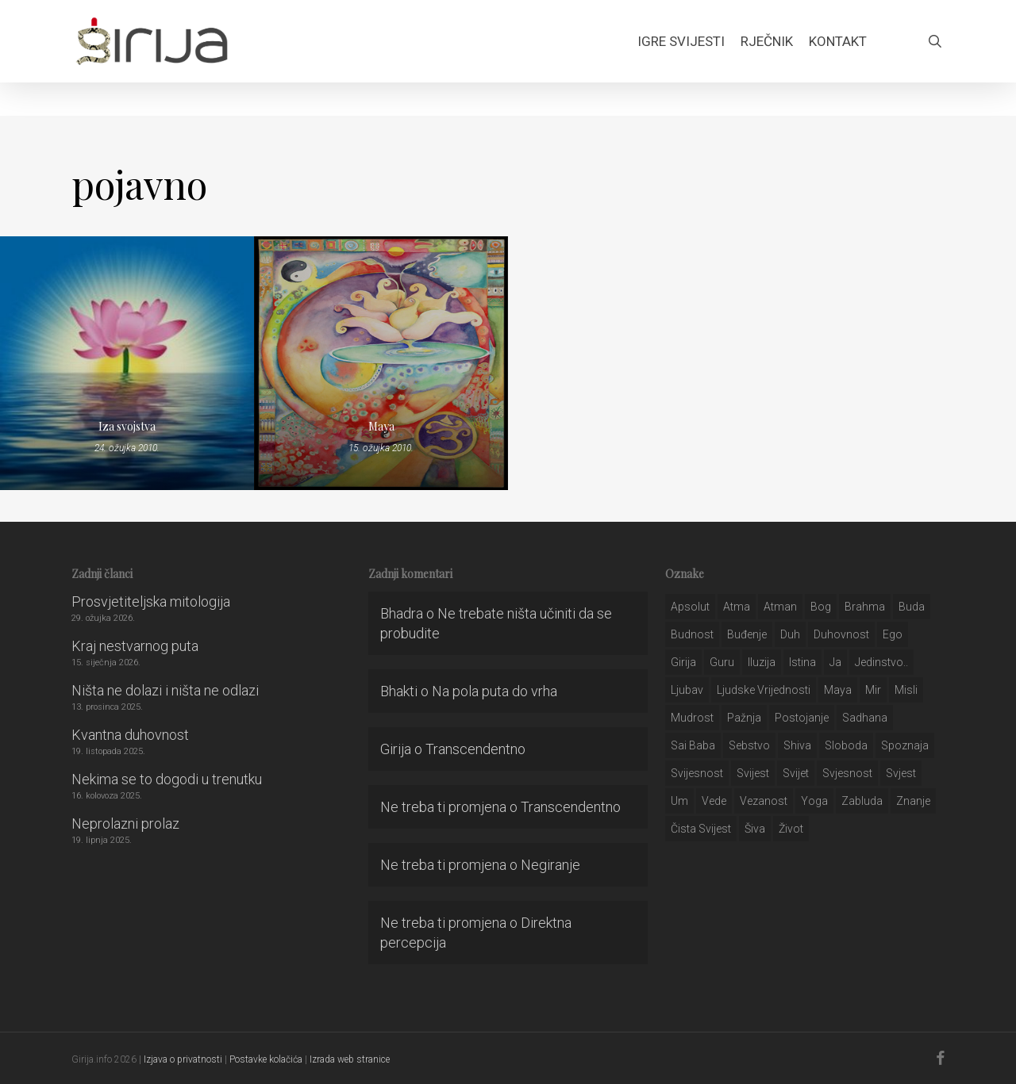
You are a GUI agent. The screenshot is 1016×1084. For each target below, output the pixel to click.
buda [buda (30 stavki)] (912, 606)
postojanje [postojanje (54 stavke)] (802, 717)
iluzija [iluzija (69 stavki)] (761, 662)
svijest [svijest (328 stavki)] (753, 773)
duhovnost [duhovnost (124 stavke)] (841, 634)
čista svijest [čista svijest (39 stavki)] (701, 828)
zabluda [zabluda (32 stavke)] (862, 801)
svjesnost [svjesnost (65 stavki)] (847, 773)
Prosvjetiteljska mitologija (150, 601)
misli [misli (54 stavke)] (906, 690)
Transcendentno (475, 749)
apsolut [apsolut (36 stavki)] (690, 606)
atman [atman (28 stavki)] (780, 606)
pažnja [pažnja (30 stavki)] (744, 717)
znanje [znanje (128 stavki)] (913, 801)
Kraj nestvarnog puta (134, 646)
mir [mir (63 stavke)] (873, 690)
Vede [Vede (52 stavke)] (714, 801)
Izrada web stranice (350, 1059)
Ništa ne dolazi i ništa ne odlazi (165, 690)
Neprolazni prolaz (125, 823)
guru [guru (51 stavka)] (722, 662)
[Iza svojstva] (127, 363)
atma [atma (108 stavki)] (736, 606)
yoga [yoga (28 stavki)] (814, 801)
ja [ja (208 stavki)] (835, 662)
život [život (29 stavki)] (791, 828)
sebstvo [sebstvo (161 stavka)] (749, 745)
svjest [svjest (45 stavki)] (901, 773)
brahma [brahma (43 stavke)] (865, 606)
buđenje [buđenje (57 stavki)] (747, 634)
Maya (381, 426)
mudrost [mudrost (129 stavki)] (692, 717)
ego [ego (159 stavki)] (892, 634)
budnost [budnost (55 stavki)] (692, 634)
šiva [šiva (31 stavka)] (755, 828)
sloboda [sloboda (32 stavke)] (846, 745)
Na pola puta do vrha (494, 691)
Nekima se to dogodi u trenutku (166, 779)
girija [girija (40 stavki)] (683, 662)
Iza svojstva (127, 426)
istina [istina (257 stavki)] (802, 662)
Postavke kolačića (265, 1059)
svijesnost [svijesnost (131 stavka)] (697, 773)
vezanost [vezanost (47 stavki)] (763, 801)
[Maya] (381, 363)
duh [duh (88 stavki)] (790, 634)
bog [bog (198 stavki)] (820, 606)
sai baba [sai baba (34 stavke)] (693, 745)
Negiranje (550, 864)
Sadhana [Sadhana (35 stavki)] (864, 717)
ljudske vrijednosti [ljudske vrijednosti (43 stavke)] (763, 690)
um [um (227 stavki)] (679, 801)
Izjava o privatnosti (183, 1059)
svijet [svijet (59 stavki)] (796, 773)
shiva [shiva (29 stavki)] (797, 745)
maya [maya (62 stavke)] (838, 690)
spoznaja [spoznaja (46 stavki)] (905, 745)
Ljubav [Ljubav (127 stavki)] (687, 690)
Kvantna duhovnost (130, 734)
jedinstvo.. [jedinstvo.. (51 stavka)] (881, 662)
